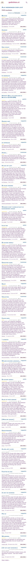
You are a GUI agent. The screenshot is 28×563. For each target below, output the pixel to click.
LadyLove (4, 314)
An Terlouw (4, 182)
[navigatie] (2, 2)
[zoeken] (26, 2)
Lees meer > (23, 26)
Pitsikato (4, 72)
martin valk (4, 544)
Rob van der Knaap (6, 53)
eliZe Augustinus (6, 139)
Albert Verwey (5, 259)
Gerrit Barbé (5, 117)
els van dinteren (6, 357)
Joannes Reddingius (7, 43)
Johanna (4, 376)
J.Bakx (3, 149)
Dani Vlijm (4, 416)
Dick (3, 162)
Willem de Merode (6, 203)
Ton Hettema (5, 26)
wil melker (4, 92)
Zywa (3, 427)
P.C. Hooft (4, 222)
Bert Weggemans (6, 280)
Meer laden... (6, 560)
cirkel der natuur (6, 293)
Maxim (3, 336)
